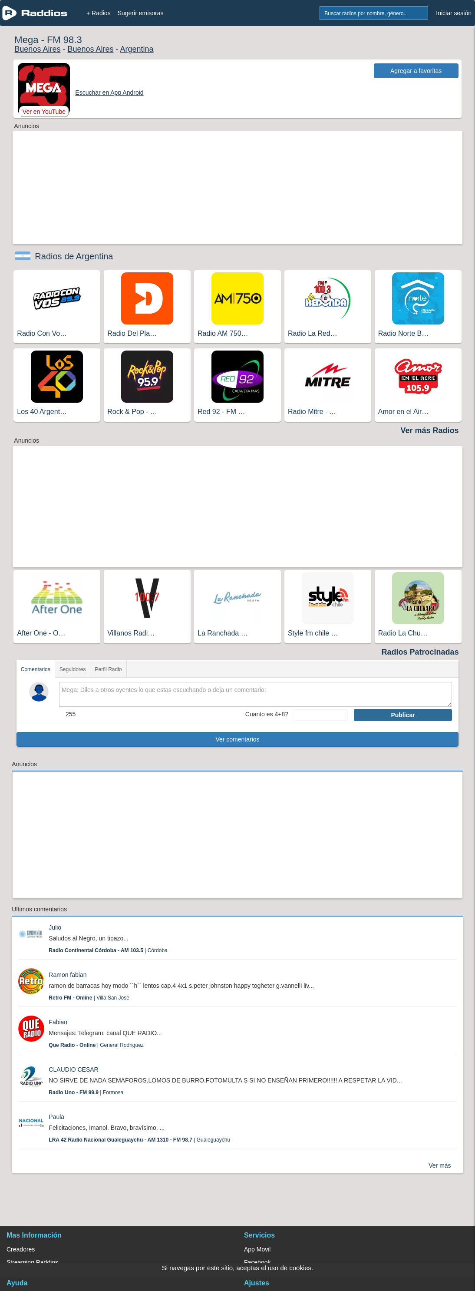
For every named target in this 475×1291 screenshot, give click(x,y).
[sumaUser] (321, 715)
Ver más (440, 1165)
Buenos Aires (37, 49)
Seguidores (72, 669)
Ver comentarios (237, 739)
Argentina (137, 49)
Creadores (21, 1249)
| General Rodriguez (96, 1045)
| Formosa (86, 1092)
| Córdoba (108, 950)
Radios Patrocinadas (420, 652)
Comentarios (35, 669)
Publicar (403, 715)
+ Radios (98, 13)
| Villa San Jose (89, 998)
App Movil (257, 1249)
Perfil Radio (108, 669)
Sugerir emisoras (141, 13)
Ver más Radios (430, 430)
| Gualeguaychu (139, 1140)
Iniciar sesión (454, 13)
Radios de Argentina (74, 256)
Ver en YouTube (44, 111)
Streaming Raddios (32, 1262)
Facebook (257, 1262)
